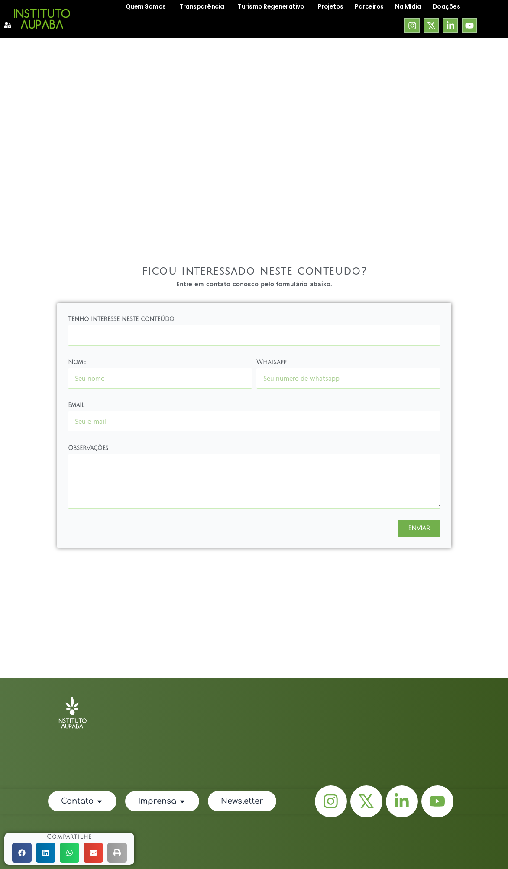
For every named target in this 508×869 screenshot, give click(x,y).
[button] (22, 853)
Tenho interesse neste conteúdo (121, 319)
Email (76, 405)
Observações (88, 448)
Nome (77, 362)
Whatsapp (271, 362)
